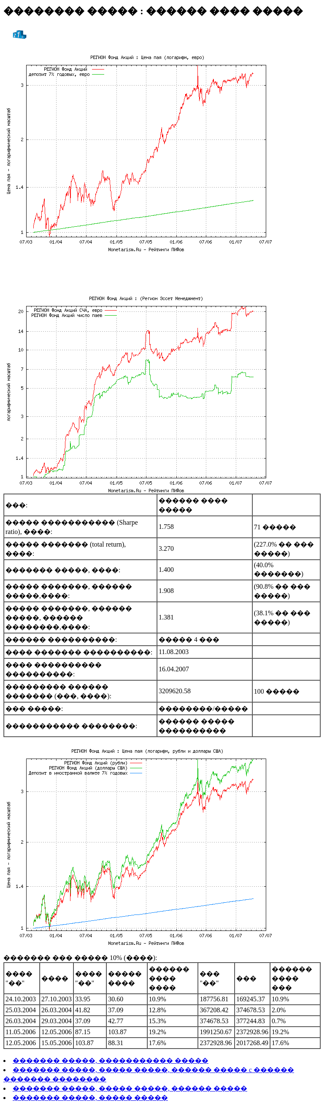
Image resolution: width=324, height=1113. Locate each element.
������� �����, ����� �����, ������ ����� (130, 1088)
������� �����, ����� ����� (90, 1097)
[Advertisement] (162, 271)
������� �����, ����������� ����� (110, 1060)
